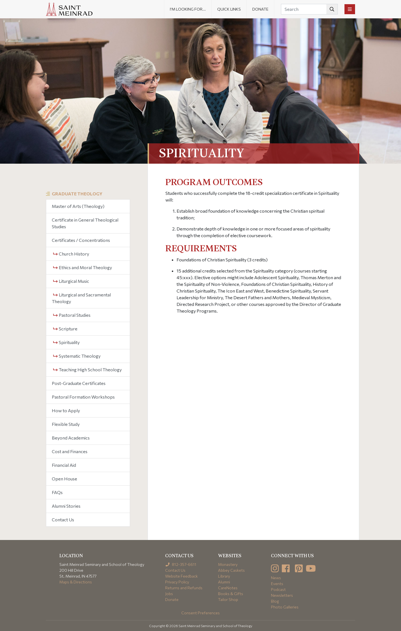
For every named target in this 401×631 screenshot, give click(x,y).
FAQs (57, 492)
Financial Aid (64, 465)
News (276, 577)
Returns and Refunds (183, 587)
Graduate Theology (77, 193)
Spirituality (66, 342)
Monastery (228, 564)
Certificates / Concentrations (81, 240)
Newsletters (282, 595)
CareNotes (228, 587)
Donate (260, 9)
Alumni (224, 582)
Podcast (278, 589)
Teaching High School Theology (87, 369)
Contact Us (63, 519)
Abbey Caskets (231, 570)
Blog (275, 601)
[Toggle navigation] (349, 9)
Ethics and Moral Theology (82, 267)
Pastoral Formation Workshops (83, 396)
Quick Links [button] (229, 9)
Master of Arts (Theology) (78, 206)
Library (224, 576)
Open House (64, 478)
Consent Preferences (200, 612)
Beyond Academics (71, 437)
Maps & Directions (75, 582)
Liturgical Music (71, 281)
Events (277, 583)
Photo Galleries (285, 607)
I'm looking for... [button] (188, 9)
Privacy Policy (177, 582)
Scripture (65, 328)
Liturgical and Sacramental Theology (81, 298)
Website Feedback (181, 576)
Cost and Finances (69, 451)
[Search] (309, 9)
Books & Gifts (230, 593)
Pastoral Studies (72, 315)
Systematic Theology (77, 356)
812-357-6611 (181, 564)
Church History (71, 253)
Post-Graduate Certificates (79, 383)
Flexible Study (66, 424)
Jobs (169, 593)
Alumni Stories (66, 506)
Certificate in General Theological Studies (85, 223)
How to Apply (66, 410)
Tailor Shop (228, 599)
